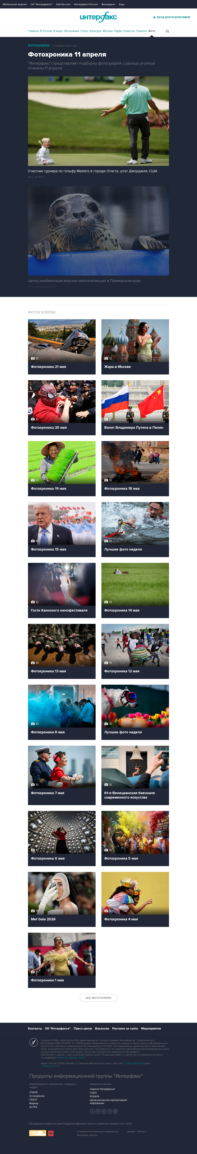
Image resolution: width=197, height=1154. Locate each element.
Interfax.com (63, 4)
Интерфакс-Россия (86, 4)
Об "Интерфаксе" (41, 4)
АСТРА (33, 1107)
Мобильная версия (15, 4)
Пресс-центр (83, 1028)
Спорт (84, 31)
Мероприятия (151, 1028)
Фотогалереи (38, 46)
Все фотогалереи (98, 997)
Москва (108, 31)
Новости (129, 31)
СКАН (93, 1092)
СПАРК (33, 1092)
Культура (95, 31)
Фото (151, 31)
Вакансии (102, 1028)
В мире (58, 31)
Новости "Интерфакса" (102, 1089)
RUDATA (94, 1096)
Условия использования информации (97, 1131)
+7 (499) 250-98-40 (134, 1063)
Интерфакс (98, 17)
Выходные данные (87, 1135)
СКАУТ (33, 1099)
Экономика (71, 31)
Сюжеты (141, 31)
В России (46, 31)
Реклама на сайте (125, 1028)
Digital (118, 31)
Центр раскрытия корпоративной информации (108, 1102)
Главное (33, 31)
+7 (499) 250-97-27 (50, 1066)
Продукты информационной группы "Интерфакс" (86, 1076)
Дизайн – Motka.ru (137, 1131)
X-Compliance (36, 1096)
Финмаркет (108, 4)
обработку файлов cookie (71, 1057)
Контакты (35, 1028)
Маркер (33, 1103)
